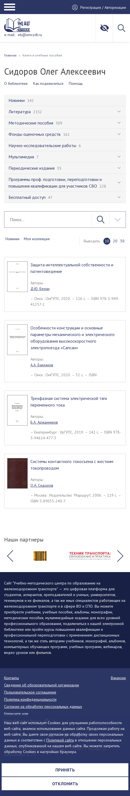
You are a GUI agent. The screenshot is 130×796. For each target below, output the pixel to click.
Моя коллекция (37, 238)
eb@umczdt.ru (30, 34)
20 (115, 241)
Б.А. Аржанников (44, 422)
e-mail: (9, 34)
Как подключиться (48, 83)
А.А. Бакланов (41, 364)
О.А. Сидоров (41, 485)
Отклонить (65, 783)
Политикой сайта (60, 740)
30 (122, 241)
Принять (65, 770)
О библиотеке (16, 83)
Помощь (76, 83)
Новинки (12, 238)
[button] (10, 556)
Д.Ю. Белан (40, 288)
